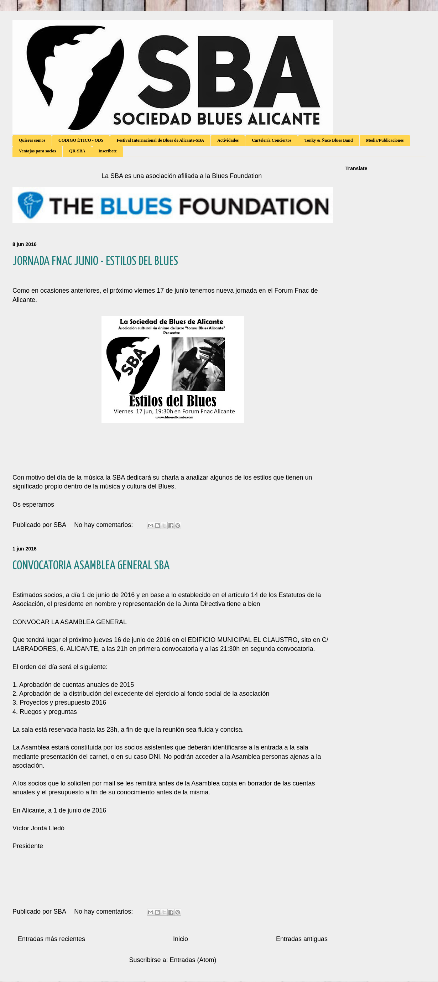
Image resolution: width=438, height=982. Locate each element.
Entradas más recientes (51, 938)
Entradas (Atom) (193, 959)
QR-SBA (77, 150)
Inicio (180, 938)
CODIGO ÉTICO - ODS (80, 140)
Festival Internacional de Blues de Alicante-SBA (160, 140)
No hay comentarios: (104, 524)
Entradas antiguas (302, 938)
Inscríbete (108, 150)
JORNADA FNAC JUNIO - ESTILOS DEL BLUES (95, 261)
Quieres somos (32, 140)
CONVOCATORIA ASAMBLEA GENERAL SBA (91, 566)
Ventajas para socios (37, 150)
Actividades (228, 140)
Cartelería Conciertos (271, 140)
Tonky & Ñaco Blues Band (328, 140)
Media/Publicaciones (385, 140)
